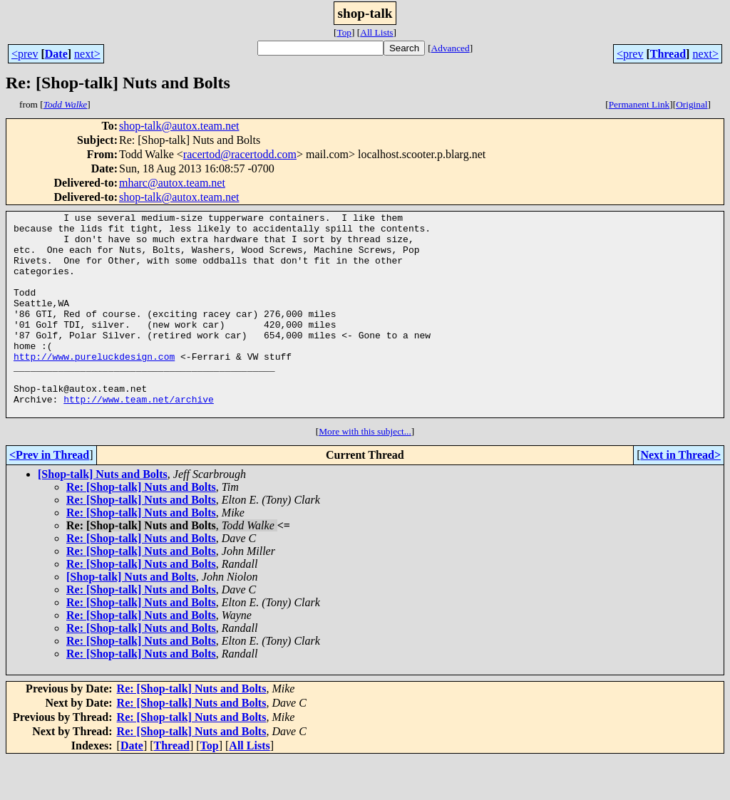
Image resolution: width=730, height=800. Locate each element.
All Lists (376, 32)
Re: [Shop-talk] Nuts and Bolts (141, 527)
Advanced (450, 48)
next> (87, 54)
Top (343, 32)
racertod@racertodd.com (240, 154)
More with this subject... (365, 472)
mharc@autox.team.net (172, 183)
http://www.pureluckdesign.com (94, 386)
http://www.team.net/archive (138, 437)
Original (691, 104)
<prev (24, 54)
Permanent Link (639, 104)
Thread (668, 54)
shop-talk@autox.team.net (179, 126)
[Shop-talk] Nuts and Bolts (103, 515)
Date (56, 54)
